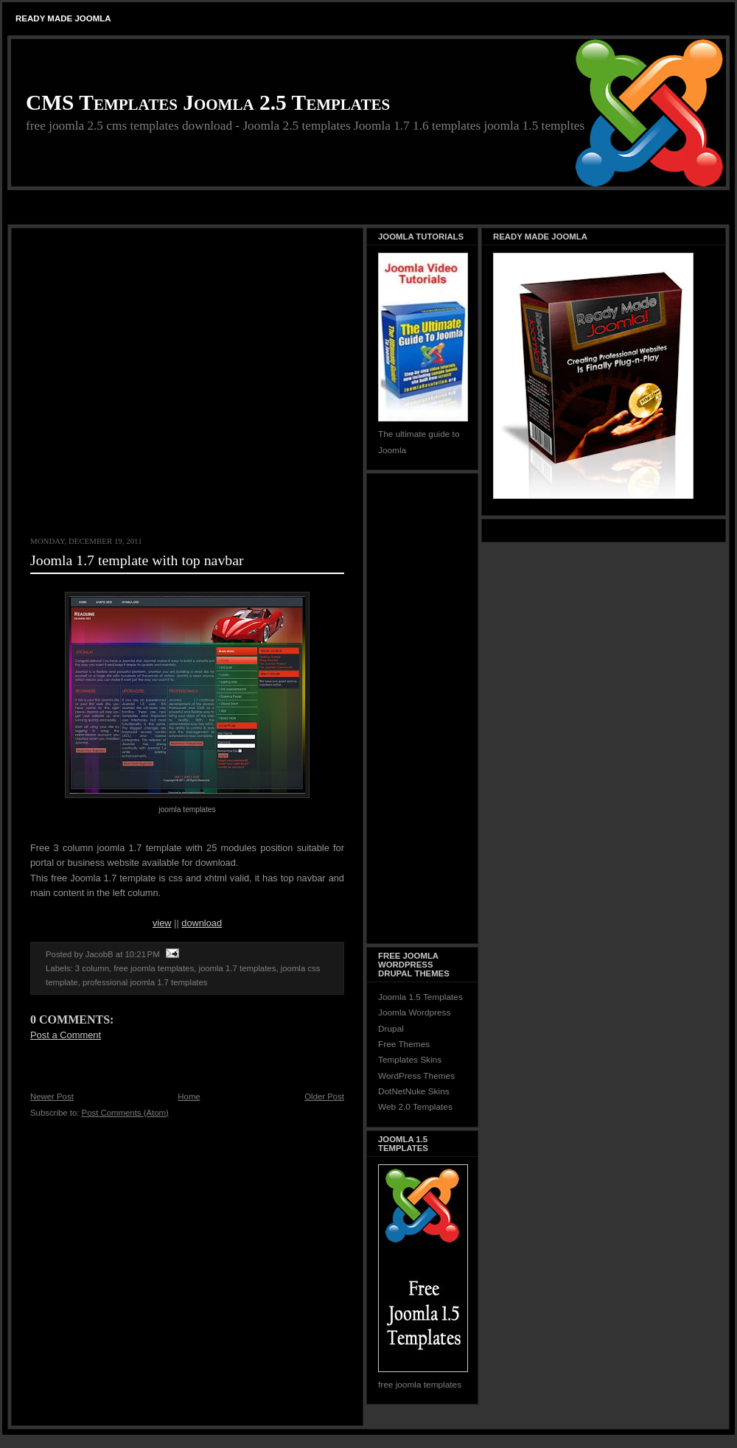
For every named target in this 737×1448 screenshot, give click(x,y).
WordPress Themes (416, 1076)
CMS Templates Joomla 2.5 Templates (208, 102)
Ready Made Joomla (63, 18)
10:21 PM (142, 954)
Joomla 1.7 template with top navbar (137, 560)
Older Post (324, 1096)
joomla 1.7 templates (237, 968)
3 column (92, 968)
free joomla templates (153, 968)
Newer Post (52, 1096)
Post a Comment (65, 1034)
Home (189, 1096)
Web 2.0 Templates (415, 1107)
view (162, 922)
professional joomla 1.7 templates (145, 982)
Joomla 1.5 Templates (420, 997)
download (201, 922)
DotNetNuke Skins (414, 1091)
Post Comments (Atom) (125, 1112)
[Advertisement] (138, 381)
